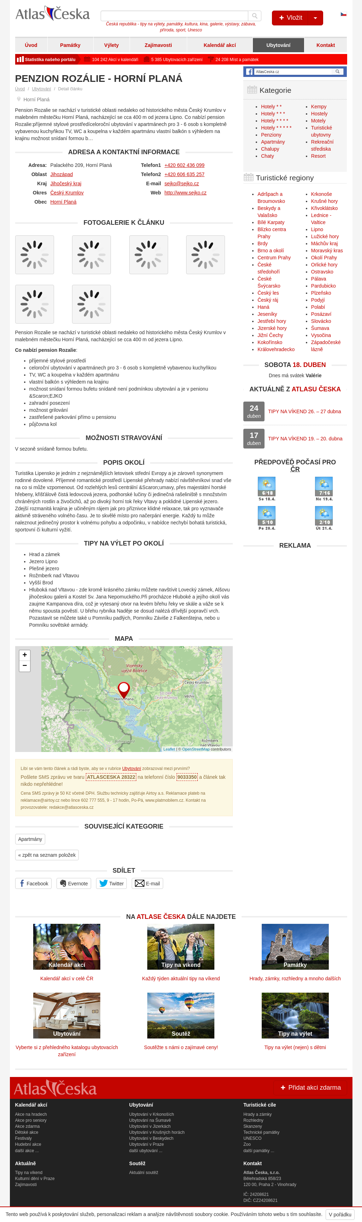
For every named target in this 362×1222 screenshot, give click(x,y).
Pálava (318, 279)
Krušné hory (324, 201)
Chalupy (270, 149)
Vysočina (321, 335)
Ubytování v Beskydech (151, 1138)
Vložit (300, 18)
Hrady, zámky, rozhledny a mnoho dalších (295, 978)
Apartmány (30, 839)
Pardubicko (323, 286)
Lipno (317, 229)
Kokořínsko (269, 342)
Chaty (267, 156)
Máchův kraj (324, 243)
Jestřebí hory (271, 321)
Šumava (320, 328)
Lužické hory (325, 236)
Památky (70, 45)
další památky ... (258, 1150)
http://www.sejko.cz (186, 192)
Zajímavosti (158, 45)
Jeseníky (267, 314)
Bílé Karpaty (270, 222)
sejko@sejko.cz (182, 183)
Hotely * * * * (274, 121)
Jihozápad (62, 174)
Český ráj (267, 300)
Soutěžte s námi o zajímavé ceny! (181, 1047)
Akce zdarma (27, 1126)
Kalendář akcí (220, 45)
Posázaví (321, 314)
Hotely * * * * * (276, 128)
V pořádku (340, 1214)
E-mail (147, 883)
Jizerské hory (271, 328)
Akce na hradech (31, 1114)
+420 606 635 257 (184, 174)
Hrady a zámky (257, 1114)
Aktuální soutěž (143, 1172)
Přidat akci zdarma (310, 1087)
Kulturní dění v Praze (35, 1178)
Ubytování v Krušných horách (157, 1132)
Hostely (319, 113)
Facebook (33, 883)
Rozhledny (253, 1120)
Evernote (74, 883)
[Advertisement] (295, 597)
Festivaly (23, 1138)
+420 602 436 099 (184, 165)
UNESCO (252, 1138)
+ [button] (24, 655)
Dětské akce (26, 1132)
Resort (318, 156)
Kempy (319, 106)
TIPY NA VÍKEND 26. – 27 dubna (304, 411)
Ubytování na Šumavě (150, 1120)
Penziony (271, 135)
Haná (263, 307)
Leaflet (169, 749)
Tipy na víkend (29, 1172)
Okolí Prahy (324, 257)
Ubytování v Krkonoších (151, 1114)
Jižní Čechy (270, 335)
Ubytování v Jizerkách (150, 1126)
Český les (268, 293)
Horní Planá (64, 202)
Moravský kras (327, 250)
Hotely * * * (273, 113)
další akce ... (27, 1150)
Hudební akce (28, 1144)
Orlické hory (324, 264)
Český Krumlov (67, 192)
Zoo (247, 1144)
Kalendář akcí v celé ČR (66, 978)
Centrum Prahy (274, 257)
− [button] (24, 666)
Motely (318, 121)
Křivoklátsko (324, 208)
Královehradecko (276, 349)
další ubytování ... (145, 1150)
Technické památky (261, 1132)
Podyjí (318, 300)
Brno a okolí (270, 250)
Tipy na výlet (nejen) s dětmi (295, 1047)
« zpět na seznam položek (47, 855)
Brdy (262, 243)
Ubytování (279, 45)
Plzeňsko (321, 293)
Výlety (111, 45)
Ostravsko (322, 272)
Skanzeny (252, 1126)
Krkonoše (321, 194)
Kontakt (325, 45)
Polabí (318, 307)
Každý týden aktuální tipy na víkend (181, 978)
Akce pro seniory (31, 1120)
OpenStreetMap (196, 749)
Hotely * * (271, 106)
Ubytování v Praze (146, 1144)
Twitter (111, 883)
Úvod (31, 45)
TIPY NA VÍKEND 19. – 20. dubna (305, 438)
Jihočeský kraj (66, 183)
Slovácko (321, 321)
